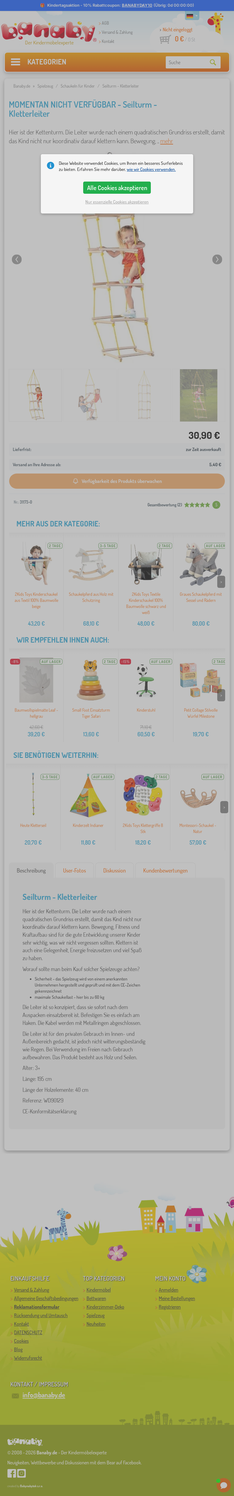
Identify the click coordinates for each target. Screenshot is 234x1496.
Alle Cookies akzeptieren (117, 188)
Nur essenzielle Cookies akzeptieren (117, 202)
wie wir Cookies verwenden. (151, 169)
